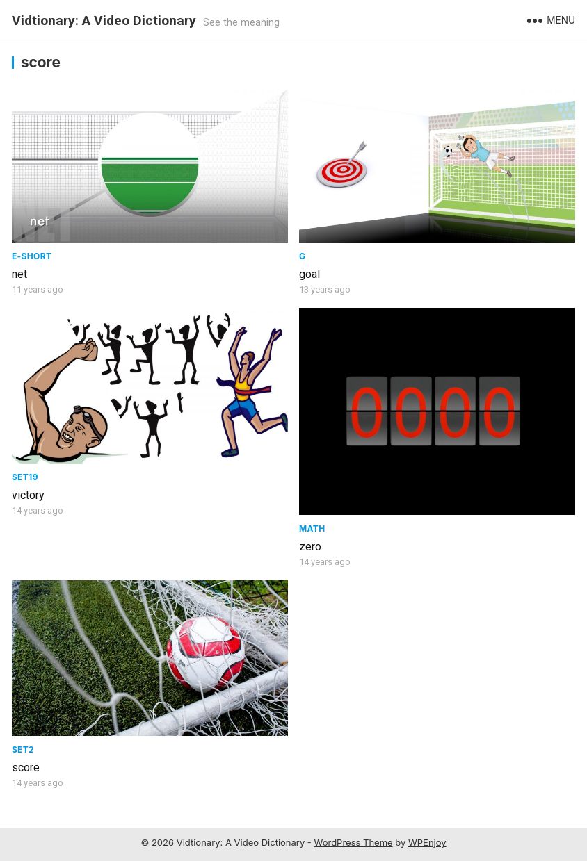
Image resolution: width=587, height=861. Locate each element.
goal (309, 274)
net (19, 274)
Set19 (25, 477)
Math (312, 528)
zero (310, 546)
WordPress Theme (353, 842)
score (26, 767)
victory (28, 495)
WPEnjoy (427, 842)
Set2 (23, 749)
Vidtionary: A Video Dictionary (104, 20)
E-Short (31, 256)
